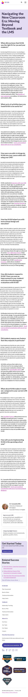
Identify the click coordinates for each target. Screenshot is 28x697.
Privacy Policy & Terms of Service (9, 692)
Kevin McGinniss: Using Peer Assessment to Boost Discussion (15, 567)
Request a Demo (7, 551)
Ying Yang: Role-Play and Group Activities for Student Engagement (14, 576)
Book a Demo (5, 592)
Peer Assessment (6, 589)
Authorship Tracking (7, 605)
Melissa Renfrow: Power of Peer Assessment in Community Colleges (13, 572)
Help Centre (5, 598)
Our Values (5, 628)
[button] (21, 2)
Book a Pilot (5, 608)
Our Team (4, 625)
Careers (4, 631)
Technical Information (7, 595)
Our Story (4, 622)
